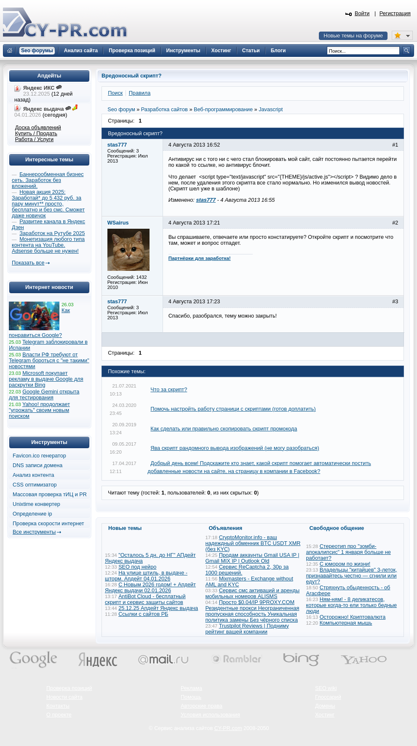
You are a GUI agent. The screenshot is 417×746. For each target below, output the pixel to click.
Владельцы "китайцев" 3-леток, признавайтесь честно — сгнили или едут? (351, 576)
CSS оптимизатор (35, 485)
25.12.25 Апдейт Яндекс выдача (158, 608)
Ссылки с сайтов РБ (143, 614)
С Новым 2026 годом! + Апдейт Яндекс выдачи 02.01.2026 (150, 588)
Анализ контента (33, 475)
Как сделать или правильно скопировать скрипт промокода (223, 429)
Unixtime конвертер (36, 504)
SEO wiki (326, 688)
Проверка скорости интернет (48, 524)
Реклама (191, 688)
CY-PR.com (228, 728)
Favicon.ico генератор (39, 456)
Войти (362, 13)
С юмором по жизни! (345, 564)
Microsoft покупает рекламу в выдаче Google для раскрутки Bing (46, 379)
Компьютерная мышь (346, 623)
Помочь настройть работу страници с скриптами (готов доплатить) (232, 409)
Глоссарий (328, 697)
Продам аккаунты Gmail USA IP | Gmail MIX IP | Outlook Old (252, 558)
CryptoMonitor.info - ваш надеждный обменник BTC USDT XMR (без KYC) (253, 543)
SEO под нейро (137, 567)
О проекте (59, 715)
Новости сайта (64, 697)
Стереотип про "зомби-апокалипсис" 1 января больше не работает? (348, 552)
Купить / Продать (36, 133)
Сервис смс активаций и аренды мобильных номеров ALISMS (253, 593)
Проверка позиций (69, 688)
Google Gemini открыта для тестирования (44, 395)
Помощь (191, 697)
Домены (325, 706)
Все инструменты (34, 532)
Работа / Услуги (34, 139)
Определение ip (32, 514)
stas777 (206, 200)
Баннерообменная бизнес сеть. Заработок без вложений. (48, 180)
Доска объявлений (38, 128)
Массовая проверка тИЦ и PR (50, 494)
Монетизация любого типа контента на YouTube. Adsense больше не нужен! (48, 245)
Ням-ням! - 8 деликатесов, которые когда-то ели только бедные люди (351, 605)
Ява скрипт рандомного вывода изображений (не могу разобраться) (234, 448)
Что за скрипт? (168, 390)
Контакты (58, 706)
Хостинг (324, 715)
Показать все (28, 263)
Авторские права (201, 706)
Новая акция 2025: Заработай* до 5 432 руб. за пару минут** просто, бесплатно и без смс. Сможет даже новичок (48, 204)
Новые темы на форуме (353, 36)
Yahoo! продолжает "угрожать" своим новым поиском (39, 410)
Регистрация (395, 13)
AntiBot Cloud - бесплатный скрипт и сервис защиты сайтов (145, 599)
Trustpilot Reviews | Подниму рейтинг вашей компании (247, 629)
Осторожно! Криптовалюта (353, 617)
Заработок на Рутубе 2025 (52, 233)
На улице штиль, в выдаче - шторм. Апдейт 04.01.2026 (146, 576)
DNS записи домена (37, 465)
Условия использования (210, 715)
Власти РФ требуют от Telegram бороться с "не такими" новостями (49, 360)
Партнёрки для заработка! (199, 258)
